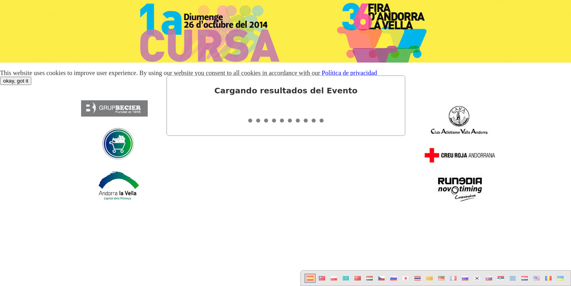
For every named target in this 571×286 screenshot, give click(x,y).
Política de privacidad (349, 73)
